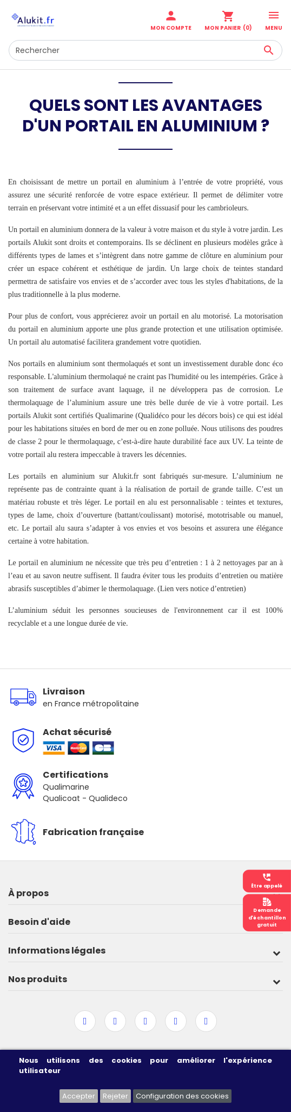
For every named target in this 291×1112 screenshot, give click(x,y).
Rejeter (115, 1096)
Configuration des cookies (182, 1096)
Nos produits (37, 979)
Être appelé (267, 880)
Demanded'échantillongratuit (267, 912)
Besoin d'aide (39, 922)
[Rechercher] (145, 50)
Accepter (78, 1096)
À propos (28, 893)
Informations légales (56, 950)
